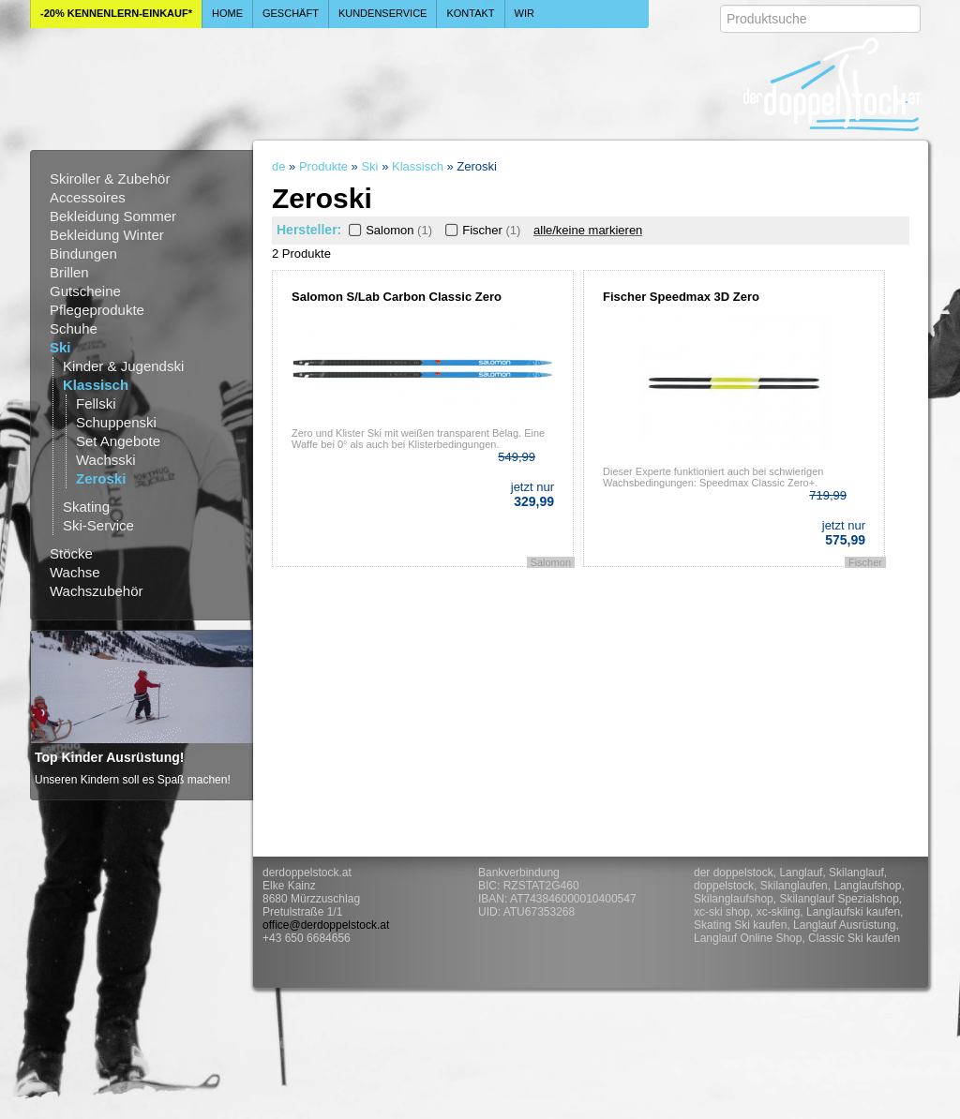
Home (227, 13)
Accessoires (88, 197)
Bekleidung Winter (107, 235)
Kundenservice (383, 13)
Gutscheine (85, 291)
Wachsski (106, 460)
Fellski (96, 403)
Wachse (75, 572)
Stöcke (71, 553)
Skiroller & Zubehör (110, 178)
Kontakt (470, 13)
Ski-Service (98, 525)
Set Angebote (118, 441)
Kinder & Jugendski (123, 366)
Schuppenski (116, 422)
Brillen (69, 272)
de (278, 166)
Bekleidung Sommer (113, 216)
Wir (524, 13)
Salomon (388, 230)
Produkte (323, 166)
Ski (60, 347)
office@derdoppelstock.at (325, 925)
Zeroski (101, 478)
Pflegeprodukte (97, 310)
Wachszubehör (96, 591)
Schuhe (74, 328)
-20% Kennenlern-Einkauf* (116, 13)
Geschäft (290, 13)
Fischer (481, 230)
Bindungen (83, 253)
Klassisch (95, 385)
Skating (86, 507)
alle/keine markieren (587, 230)
